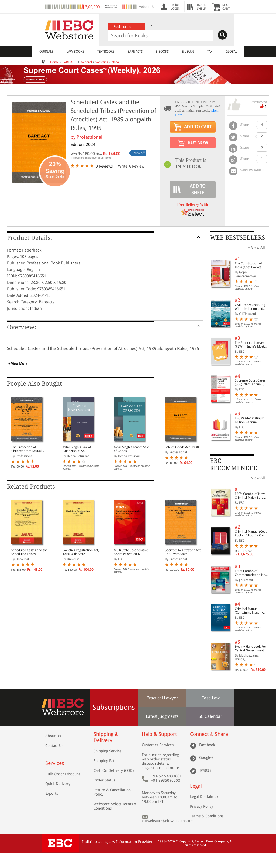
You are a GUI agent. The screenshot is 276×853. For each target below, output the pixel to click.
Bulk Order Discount (62, 774)
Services (54, 763)
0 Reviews (104, 166)
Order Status (104, 780)
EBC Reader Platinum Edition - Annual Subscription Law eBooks (250, 420)
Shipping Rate (105, 761)
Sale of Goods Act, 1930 (182, 447)
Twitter (205, 770)
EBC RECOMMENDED (234, 464)
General (86, 62)
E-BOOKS (162, 51)
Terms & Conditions (206, 816)
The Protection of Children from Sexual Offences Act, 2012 (26, 449)
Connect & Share (209, 734)
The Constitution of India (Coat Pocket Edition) (248, 265)
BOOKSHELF (201, 7)
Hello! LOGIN (175, 7)
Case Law (210, 698)
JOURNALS (46, 51)
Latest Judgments (162, 716)
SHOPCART (226, 7)
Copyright (186, 841)
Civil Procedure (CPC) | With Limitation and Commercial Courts (251, 307)
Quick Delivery (57, 783)
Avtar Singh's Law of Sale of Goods (131, 449)
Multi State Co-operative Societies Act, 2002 (131, 552)
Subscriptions (113, 707)
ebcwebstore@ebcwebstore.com (168, 821)
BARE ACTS (135, 51)
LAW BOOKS (75, 51)
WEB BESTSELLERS (237, 237)
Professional (89, 137)
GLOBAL (231, 51)
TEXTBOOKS (105, 51)
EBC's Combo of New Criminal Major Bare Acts (250, 495)
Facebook (207, 745)
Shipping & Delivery (106, 737)
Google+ (206, 757)
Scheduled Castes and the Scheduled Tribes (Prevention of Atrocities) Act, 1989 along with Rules (29, 552)
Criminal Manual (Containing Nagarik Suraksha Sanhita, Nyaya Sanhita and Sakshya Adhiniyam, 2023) (252, 610)
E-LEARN (188, 51)
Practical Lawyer (162, 698)
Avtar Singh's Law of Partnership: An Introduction (77, 449)
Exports (51, 793)
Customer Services (158, 745)
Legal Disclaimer (204, 796)
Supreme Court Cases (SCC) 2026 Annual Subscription (250, 382)
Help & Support (159, 734)
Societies (101, 62)
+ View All (256, 247)
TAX (209, 51)
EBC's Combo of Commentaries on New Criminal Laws (251, 573)
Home (54, 62)
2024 (115, 62)
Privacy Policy (201, 806)
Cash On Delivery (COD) (114, 770)
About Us (53, 736)
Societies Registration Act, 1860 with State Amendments (81, 552)
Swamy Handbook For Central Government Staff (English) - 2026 (250, 648)
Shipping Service (108, 751)
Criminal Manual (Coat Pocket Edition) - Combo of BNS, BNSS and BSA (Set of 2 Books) (252, 533)
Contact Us (54, 745)
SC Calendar (210, 716)
